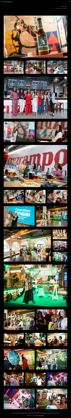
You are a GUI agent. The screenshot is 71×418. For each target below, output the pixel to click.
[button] (1, 1)
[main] (41, 7)
